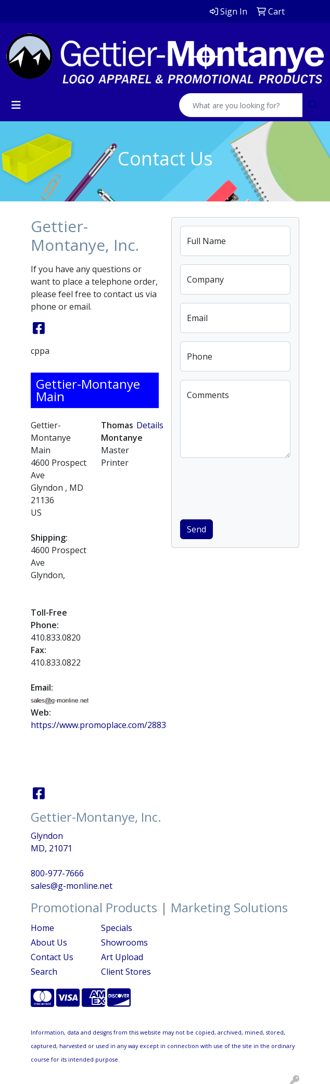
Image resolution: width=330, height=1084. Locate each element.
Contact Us (52, 957)
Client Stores (126, 971)
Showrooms (124, 942)
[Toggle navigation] (16, 105)
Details (149, 425)
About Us (49, 942)
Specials (116, 928)
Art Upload (122, 957)
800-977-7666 (57, 873)
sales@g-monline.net (71, 885)
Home (42, 928)
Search (44, 971)
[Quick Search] (241, 105)
